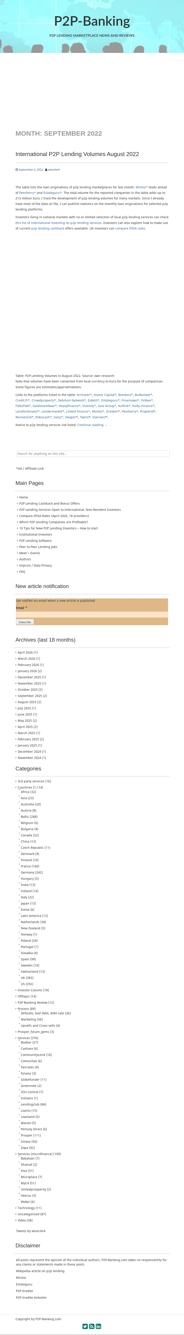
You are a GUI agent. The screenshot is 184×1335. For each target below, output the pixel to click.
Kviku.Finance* (143, 406)
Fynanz (26, 1073)
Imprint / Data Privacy (35, 565)
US (23, 984)
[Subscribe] (25, 622)
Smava (26, 1141)
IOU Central (29, 1092)
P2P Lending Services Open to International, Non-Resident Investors (70, 509)
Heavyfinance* (70, 406)
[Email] (92, 615)
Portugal (27, 947)
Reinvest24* (25, 417)
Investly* (89, 406)
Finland (26, 860)
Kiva (24, 1171)
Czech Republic (32, 847)
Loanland (28, 1117)
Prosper (26, 1135)
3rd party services (31, 781)
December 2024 (29, 751)
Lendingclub (30, 1104)
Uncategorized (28, 1214)
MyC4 (25, 1183)
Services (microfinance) (35, 1154)
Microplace (29, 1177)
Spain (25, 959)
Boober (26, 1042)
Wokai (25, 1202)
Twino (84, 417)
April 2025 (25, 727)
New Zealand (30, 928)
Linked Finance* (78, 411)
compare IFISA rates (130, 228)
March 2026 (26, 658)
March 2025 (26, 733)
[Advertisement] (92, 91)
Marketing (28, 1019)
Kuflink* (124, 406)
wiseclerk (54, 170)
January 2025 (27, 745)
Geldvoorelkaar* (45, 406)
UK (23, 978)
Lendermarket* (52, 411)
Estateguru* (52, 193)
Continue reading (92, 425)
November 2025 (29, 683)
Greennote (29, 1086)
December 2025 (29, 677)
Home (23, 497)
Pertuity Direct (31, 1129)
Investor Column (30, 990)
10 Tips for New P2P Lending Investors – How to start (58, 528)
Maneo (26, 1123)
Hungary (27, 878)
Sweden (27, 965)
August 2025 (27, 702)
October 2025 (28, 689)
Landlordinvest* (28, 411)
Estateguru (24, 1284)
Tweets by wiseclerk (30, 1231)
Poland (26, 940)
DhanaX (26, 1164)
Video (22, 1220)
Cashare (27, 1048)
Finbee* (147, 400)
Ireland (26, 891)
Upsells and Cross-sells (38, 1025)
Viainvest (99, 417)
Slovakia (27, 953)
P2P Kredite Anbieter (31, 1297)
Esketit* (94, 400)
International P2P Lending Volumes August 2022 (77, 154)
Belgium (27, 823)
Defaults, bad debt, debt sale (42, 1013)
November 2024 (29, 758)
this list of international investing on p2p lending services (59, 223)
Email (21, 607)
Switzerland (29, 971)
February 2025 (28, 739)
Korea (25, 909)
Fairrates (27, 1067)
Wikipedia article (28, 1271)
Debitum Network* (72, 400)
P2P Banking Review (32, 1002)
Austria (26, 810)
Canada (26, 835)
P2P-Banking (92, 21)
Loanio (26, 1110)
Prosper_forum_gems (33, 1032)
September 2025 (30, 696)
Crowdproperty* (44, 400)
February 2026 (28, 665)
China (25, 841)
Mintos (21, 1277)
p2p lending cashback (47, 228)
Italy (24, 897)
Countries (25, 787)
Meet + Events (29, 553)
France (26, 866)
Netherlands (30, 922)
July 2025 (24, 708)
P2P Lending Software (35, 540)
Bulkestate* (143, 395)
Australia (27, 804)
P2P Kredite (24, 1291)
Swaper (70, 417)
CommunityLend (33, 1055)
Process (23, 1009)
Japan (25, 903)
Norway (26, 934)
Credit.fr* (23, 400)
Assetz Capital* (105, 395)
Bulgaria (27, 829)
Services (24, 1038)
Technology (26, 1208)
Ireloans (27, 1098)
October (112, 411)
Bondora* (125, 395)
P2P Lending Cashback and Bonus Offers (49, 503)
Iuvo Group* (107, 406)
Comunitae (29, 1061)
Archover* (84, 395)
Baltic (25, 816)
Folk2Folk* (23, 406)
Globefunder (30, 1079)
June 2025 (25, 714)
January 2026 (27, 671)
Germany (27, 872)
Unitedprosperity (33, 1189)
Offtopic (24, 996)
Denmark (27, 854)
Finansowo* (130, 400)
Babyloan (28, 1158)
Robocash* (43, 417)
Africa (25, 792)
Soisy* (58, 417)
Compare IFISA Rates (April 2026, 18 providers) (54, 516)
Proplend (147, 411)
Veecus (26, 1195)
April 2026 (25, 652)
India (25, 885)
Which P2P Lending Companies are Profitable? (53, 522)
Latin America (31, 916)
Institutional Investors (35, 534)
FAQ (22, 571)
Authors (25, 559)
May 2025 (25, 720)
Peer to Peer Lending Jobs (38, 547)
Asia (24, 798)
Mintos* (142, 187)
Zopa (24, 1148)
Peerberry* (27, 193)
